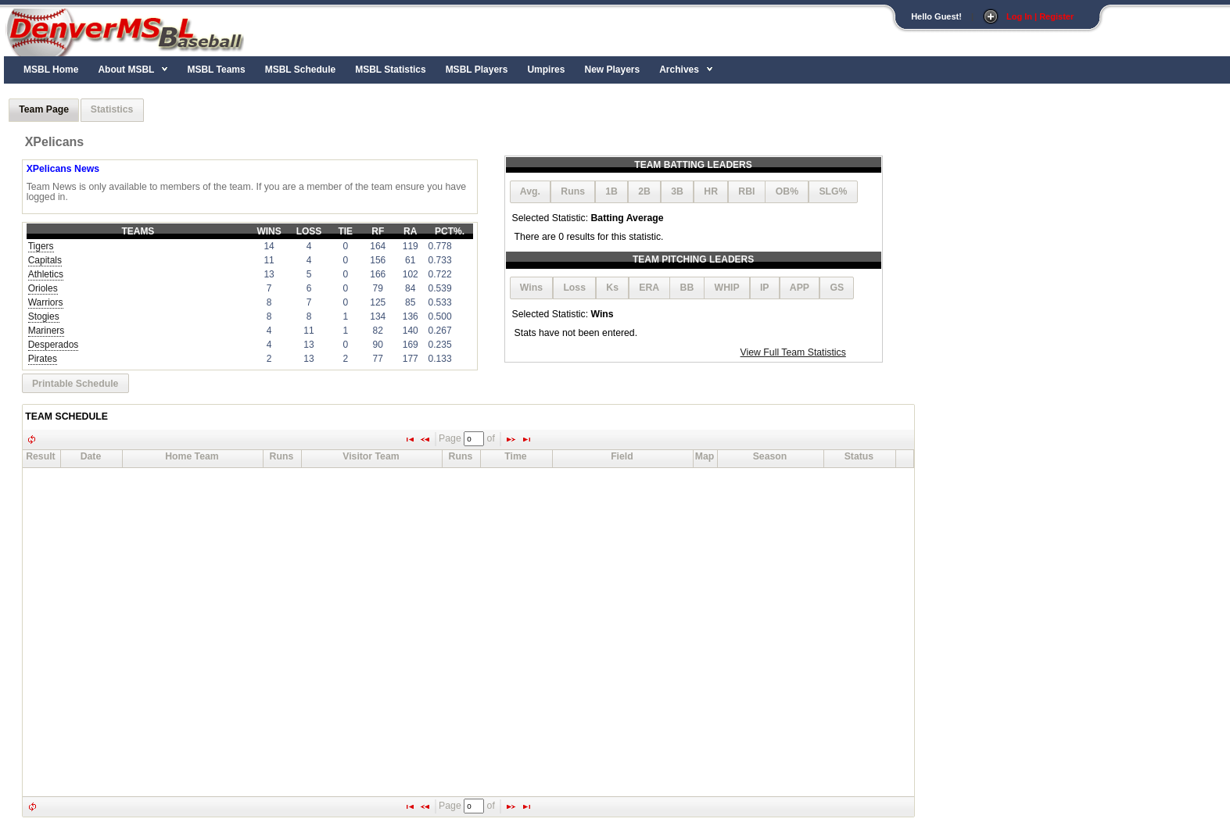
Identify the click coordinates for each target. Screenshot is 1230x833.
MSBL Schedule (300, 69)
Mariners (46, 330)
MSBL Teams (216, 69)
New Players (612, 69)
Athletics (45, 274)
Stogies (43, 316)
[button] (530, 192)
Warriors (45, 302)
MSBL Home (50, 69)
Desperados (53, 344)
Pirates (42, 358)
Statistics (112, 109)
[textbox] (474, 438)
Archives (679, 69)
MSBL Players (477, 69)
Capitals (45, 260)
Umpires (546, 69)
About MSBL (126, 69)
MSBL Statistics (390, 69)
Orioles (43, 288)
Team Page (44, 109)
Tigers (41, 246)
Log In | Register (1040, 16)
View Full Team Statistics (793, 352)
